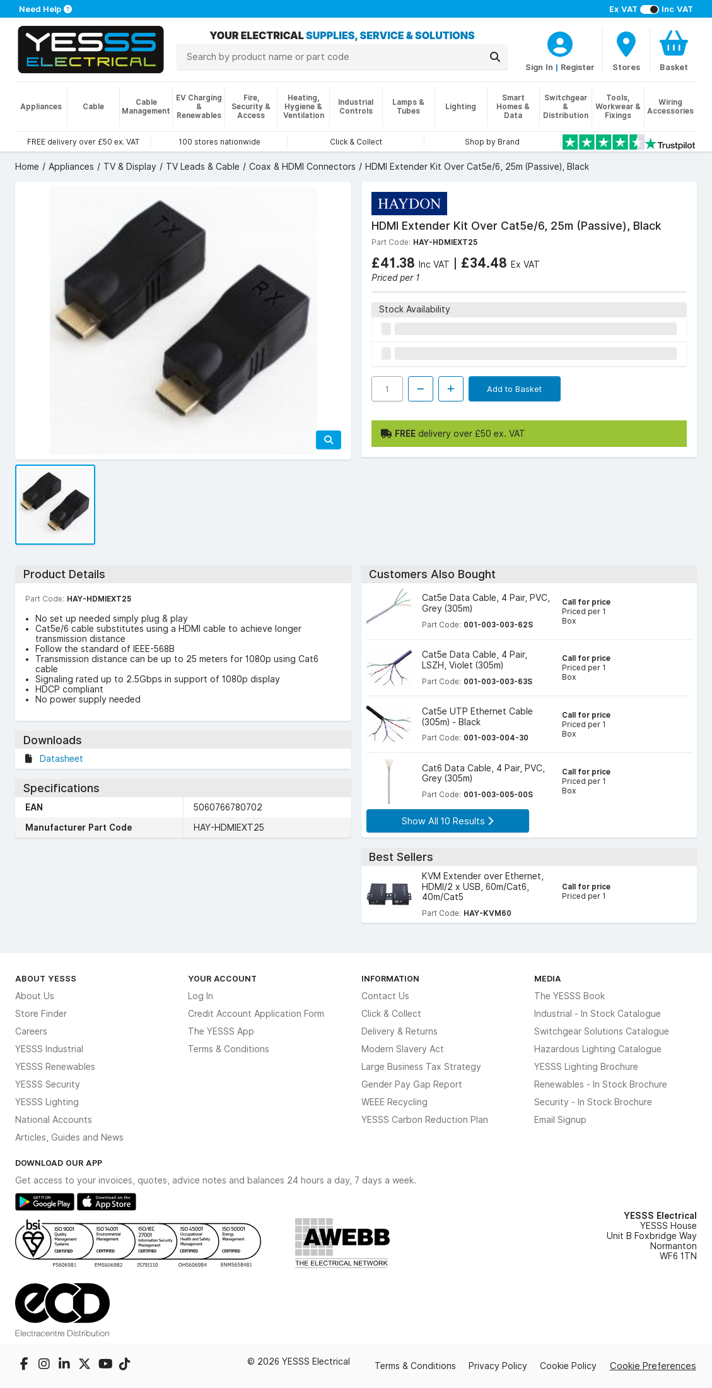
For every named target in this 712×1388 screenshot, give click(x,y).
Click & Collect (391, 1014)
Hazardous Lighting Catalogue (598, 1049)
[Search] (495, 56)
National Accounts (53, 1120)
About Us (34, 996)
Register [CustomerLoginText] (578, 67)
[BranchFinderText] (626, 50)
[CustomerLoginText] (560, 42)
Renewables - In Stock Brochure (600, 1084)
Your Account (222, 978)
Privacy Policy (498, 1366)
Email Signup (560, 1120)
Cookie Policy (568, 1366)
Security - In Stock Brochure (593, 1102)
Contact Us (385, 996)
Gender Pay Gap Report (411, 1084)
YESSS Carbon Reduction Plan (424, 1120)
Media (547, 978)
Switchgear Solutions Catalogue (601, 1031)
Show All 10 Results (447, 821)
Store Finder (41, 1014)
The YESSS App (221, 1031)
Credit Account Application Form (256, 1014)
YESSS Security (47, 1084)
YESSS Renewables (55, 1067)
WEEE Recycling (394, 1102)
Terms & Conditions (228, 1049)
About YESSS (45, 978)
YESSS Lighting (47, 1102)
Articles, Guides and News (69, 1137)
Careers (31, 1031)
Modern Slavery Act (402, 1049)
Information (390, 978)
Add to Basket (514, 389)
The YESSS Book (569, 996)
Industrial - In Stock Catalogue (597, 1014)
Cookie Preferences (653, 1365)
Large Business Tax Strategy (421, 1067)
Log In (200, 996)
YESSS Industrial (49, 1049)
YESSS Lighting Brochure (586, 1067)
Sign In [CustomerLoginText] (539, 67)
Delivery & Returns (399, 1031)
